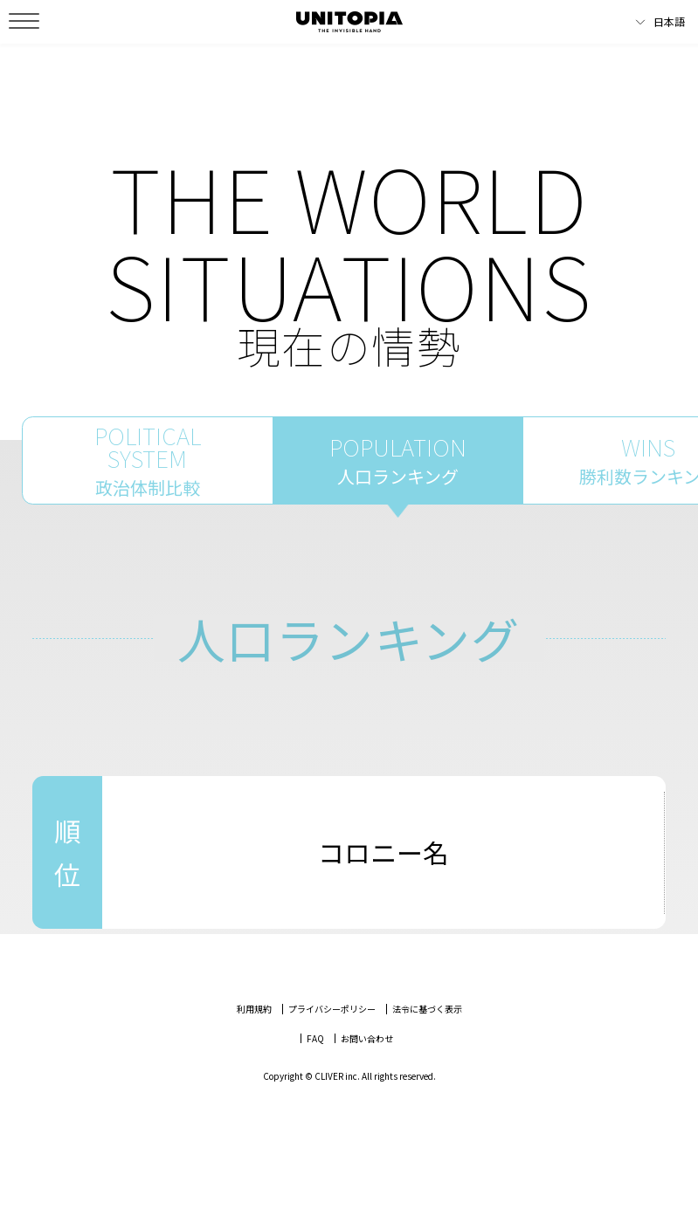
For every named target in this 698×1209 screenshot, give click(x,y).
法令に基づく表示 (427, 1053)
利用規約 (254, 1053)
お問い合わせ (367, 1082)
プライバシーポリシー (332, 1053)
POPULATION (398, 482)
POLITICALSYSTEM (148, 483)
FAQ (315, 1082)
